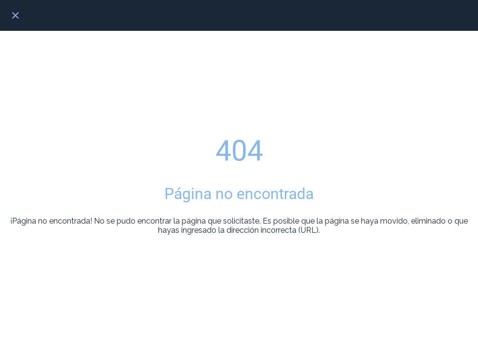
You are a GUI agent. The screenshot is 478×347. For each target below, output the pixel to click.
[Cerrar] (15, 15)
